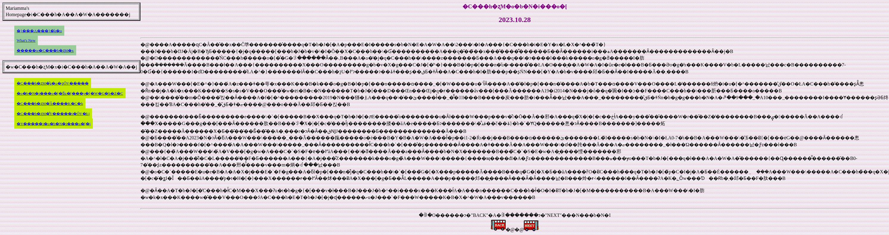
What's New (26, 40)
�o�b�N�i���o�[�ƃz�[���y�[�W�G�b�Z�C (70, 93)
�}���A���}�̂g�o (39, 31)
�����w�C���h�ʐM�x (45, 50)
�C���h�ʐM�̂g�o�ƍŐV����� (53, 83)
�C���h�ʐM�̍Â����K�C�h (50, 103)
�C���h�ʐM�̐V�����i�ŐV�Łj (53, 113)
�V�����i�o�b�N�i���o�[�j (53, 124)
